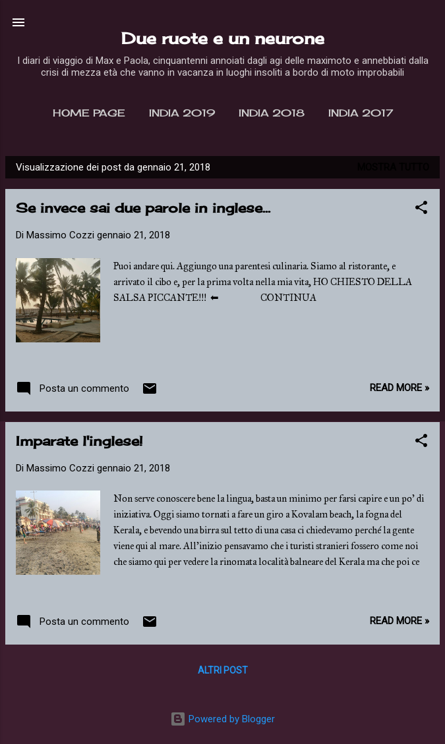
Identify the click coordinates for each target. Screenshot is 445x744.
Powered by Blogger (222, 719)
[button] (421, 209)
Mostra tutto (393, 167)
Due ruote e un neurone (222, 38)
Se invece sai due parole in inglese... (143, 207)
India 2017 (360, 113)
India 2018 (272, 113)
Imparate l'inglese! (79, 441)
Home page (89, 113)
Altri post (223, 670)
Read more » (399, 388)
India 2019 (182, 113)
